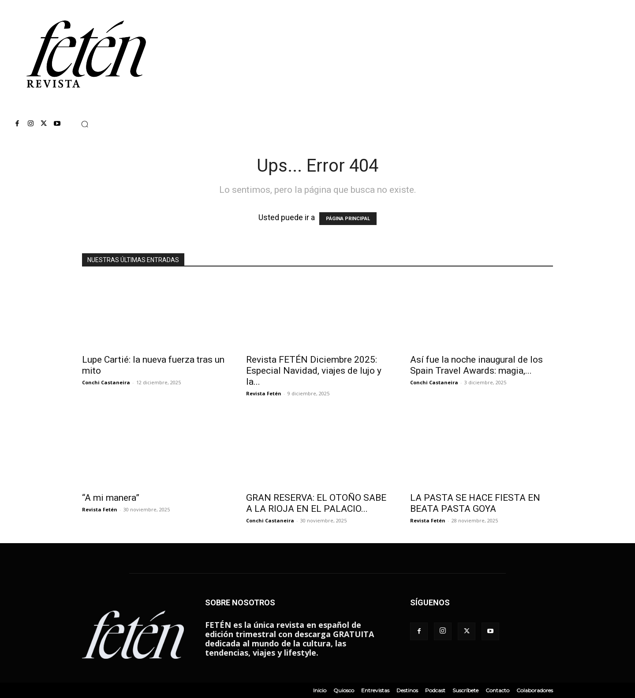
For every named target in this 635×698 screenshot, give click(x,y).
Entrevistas (375, 690)
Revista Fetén (263, 393)
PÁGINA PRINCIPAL (348, 218)
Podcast (435, 690)
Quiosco (343, 690)
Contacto (497, 690)
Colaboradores (534, 690)
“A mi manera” (110, 497)
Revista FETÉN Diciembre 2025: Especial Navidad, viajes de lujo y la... (313, 370)
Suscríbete (465, 690)
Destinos (407, 690)
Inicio (319, 690)
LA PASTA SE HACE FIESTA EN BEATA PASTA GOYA (475, 503)
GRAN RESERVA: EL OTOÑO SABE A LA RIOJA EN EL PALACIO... (316, 503)
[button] (85, 124)
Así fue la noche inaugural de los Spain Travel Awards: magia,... (476, 365)
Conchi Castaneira (106, 382)
